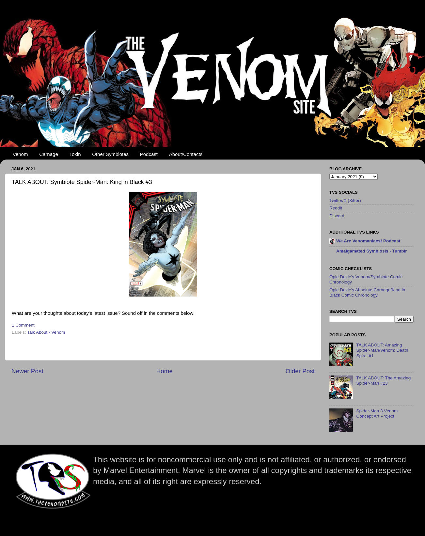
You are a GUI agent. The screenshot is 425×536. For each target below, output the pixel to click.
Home (164, 371)
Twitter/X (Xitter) (345, 200)
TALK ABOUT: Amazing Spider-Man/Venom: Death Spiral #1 (382, 350)
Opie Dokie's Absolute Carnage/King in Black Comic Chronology (367, 292)
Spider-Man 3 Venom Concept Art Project (377, 413)
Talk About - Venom (46, 332)
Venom (20, 154)
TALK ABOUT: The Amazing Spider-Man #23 (383, 380)
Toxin (75, 154)
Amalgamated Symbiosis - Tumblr (371, 251)
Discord (336, 215)
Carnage (48, 154)
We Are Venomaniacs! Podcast (368, 240)
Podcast (149, 154)
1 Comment (23, 325)
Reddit (335, 208)
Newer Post (27, 371)
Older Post (300, 371)
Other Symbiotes (110, 154)
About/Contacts (186, 154)
